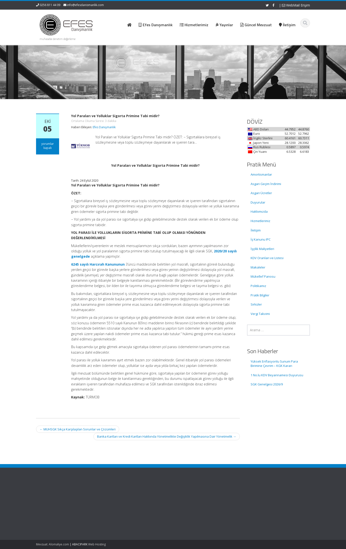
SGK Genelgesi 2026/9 (267, 384)
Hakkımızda (259, 211)
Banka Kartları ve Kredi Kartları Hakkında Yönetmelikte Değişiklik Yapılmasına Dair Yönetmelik (166, 436)
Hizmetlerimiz (260, 221)
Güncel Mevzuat (194, 508)
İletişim (256, 230)
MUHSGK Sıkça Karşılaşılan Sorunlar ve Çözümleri (78, 429)
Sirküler (256, 304)
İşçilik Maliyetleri (262, 249)
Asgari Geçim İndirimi (266, 184)
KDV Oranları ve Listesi (267, 258)
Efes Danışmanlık (104, 127)
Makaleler (258, 267)
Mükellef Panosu (263, 276)
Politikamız (258, 286)
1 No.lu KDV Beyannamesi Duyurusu (277, 375)
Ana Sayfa (190, 494)
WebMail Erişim (296, 5)
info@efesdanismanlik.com (85, 5)
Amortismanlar (261, 174)
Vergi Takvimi (260, 314)
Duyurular (258, 202)
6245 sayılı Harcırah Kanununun (98, 264)
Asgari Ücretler (261, 193)
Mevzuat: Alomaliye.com (52, 544)
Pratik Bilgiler (260, 295)
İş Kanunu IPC (261, 239)
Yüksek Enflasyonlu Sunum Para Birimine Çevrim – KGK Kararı (274, 363)
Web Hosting (97, 544)
